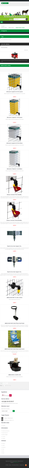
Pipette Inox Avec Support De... (14, 246)
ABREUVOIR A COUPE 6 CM (14, 374)
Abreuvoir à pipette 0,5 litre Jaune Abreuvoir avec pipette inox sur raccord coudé (14, 93)
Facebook (3, 425)
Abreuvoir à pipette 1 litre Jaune (14, 117)
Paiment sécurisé (5, 432)
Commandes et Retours (15, 464)
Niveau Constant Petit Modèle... (14, 194)
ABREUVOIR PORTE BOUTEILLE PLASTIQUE (14, 323)
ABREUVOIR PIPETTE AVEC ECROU (14, 297)
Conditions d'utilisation (5, 430)
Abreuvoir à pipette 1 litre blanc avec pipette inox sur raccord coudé (14, 170)
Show (1, 385)
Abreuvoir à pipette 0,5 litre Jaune (14, 91)
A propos (3, 438)
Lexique (10, 464)
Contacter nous (22, 464)
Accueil (2, 26)
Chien (3, 449)
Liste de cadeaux (5, 44)
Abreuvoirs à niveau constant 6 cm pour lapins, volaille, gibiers (14, 376)
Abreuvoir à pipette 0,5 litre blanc (14, 143)
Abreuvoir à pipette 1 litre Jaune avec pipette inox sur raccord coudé (14, 119)
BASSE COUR (4, 27)
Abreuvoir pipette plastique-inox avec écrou (14, 299)
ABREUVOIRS (11, 27)
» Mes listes (26, 50)
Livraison (3, 436)
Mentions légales (5, 434)
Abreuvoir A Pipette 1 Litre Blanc (14, 169)
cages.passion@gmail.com (10, 420)
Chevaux (3, 443)
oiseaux (3, 445)
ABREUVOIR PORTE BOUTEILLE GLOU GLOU (14, 349)
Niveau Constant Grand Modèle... (14, 220)
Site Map (7, 464)
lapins (3, 452)
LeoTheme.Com (16, 462)
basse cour (4, 447)
